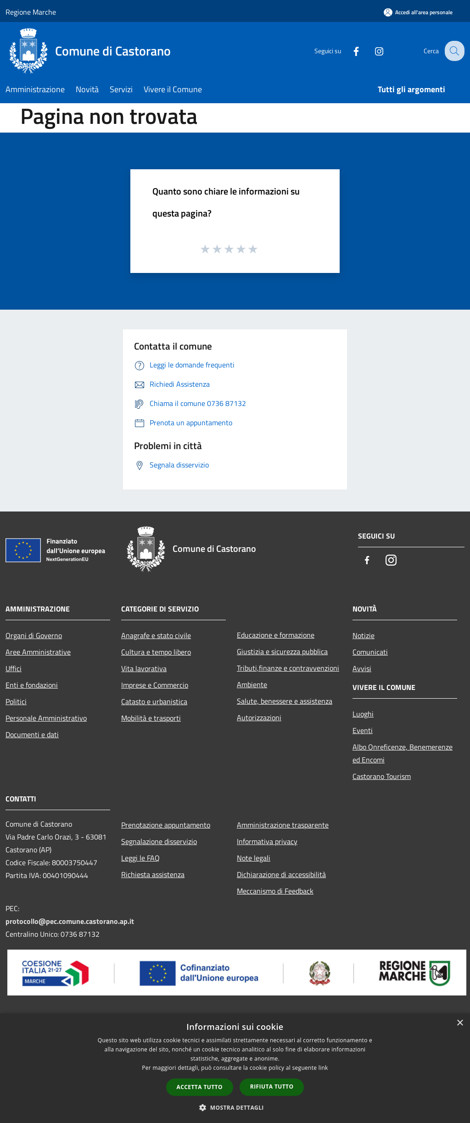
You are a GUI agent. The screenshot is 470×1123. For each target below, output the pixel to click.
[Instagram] (372, 50)
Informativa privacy (267, 841)
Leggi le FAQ (140, 857)
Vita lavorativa (144, 668)
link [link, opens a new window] (323, 1068)
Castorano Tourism (381, 776)
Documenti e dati (32, 734)
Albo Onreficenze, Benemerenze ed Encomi (402, 753)
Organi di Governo (34, 635)
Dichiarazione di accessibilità (281, 874)
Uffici (14, 668)
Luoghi (363, 713)
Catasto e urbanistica (154, 701)
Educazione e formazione (275, 634)
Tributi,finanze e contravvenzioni (288, 667)
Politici (16, 701)
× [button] (459, 1023)
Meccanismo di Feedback (275, 890)
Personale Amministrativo (46, 717)
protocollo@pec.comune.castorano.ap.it (70, 921)
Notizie (363, 635)
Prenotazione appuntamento (165, 824)
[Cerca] (453, 51)
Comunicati (370, 651)
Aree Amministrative (38, 651)
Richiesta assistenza (153, 874)
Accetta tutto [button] (200, 1087)
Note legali (253, 857)
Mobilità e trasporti (151, 717)
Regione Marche (31, 11)
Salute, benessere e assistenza (284, 700)
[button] (235, 1107)
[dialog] (235, 1068)
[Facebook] (349, 50)
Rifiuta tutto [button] (272, 1086)
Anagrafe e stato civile (156, 635)
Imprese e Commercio (154, 684)
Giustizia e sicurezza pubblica (282, 651)
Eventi (362, 730)
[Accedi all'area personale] (418, 12)
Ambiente (252, 684)
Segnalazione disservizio (159, 841)
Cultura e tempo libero (156, 651)
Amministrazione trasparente (283, 824)
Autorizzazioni (259, 717)
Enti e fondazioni (32, 684)
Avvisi (361, 668)
